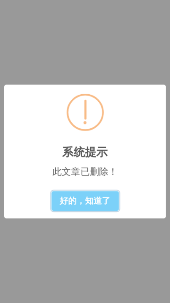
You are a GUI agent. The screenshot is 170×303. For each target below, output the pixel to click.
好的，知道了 (85, 200)
